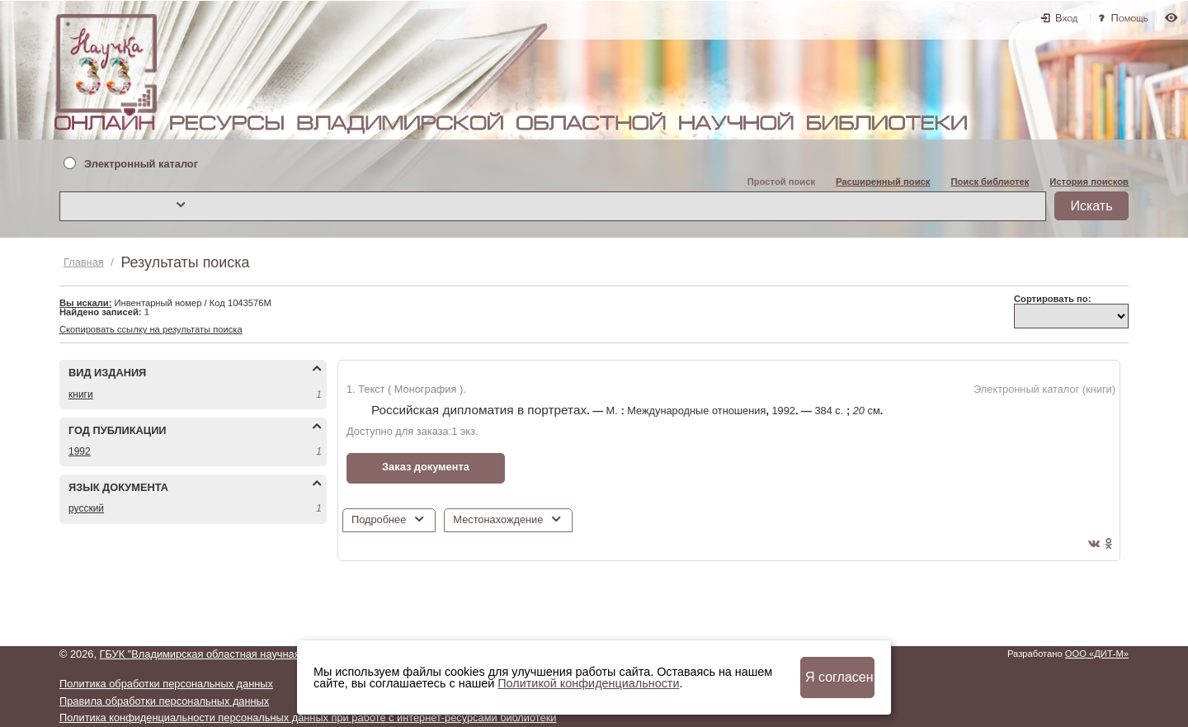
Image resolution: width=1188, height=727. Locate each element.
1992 (79, 451)
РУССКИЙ (86, 508)
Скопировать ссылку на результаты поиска (151, 329)
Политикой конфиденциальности (588, 683)
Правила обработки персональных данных (164, 701)
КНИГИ (80, 394)
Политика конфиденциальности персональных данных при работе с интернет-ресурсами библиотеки (307, 717)
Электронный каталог (141, 164)
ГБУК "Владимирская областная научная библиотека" (232, 654)
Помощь (1129, 18)
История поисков (1089, 181)
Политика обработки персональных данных (166, 683)
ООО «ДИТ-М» (1097, 654)
